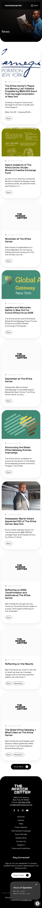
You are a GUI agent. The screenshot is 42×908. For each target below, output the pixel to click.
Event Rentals (21, 834)
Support (21, 845)
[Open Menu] (35, 5)
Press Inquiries (21, 827)
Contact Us (21, 841)
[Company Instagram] (23, 810)
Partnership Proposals (21, 831)
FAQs (21, 824)
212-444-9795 (24, 802)
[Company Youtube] (27, 810)
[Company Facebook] (14, 810)
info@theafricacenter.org (21, 805)
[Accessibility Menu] (37, 903)
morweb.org (26, 900)
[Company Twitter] (18, 810)
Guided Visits (21, 838)
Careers (21, 820)
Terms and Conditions (21, 848)
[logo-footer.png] (21, 789)
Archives (21, 817)
